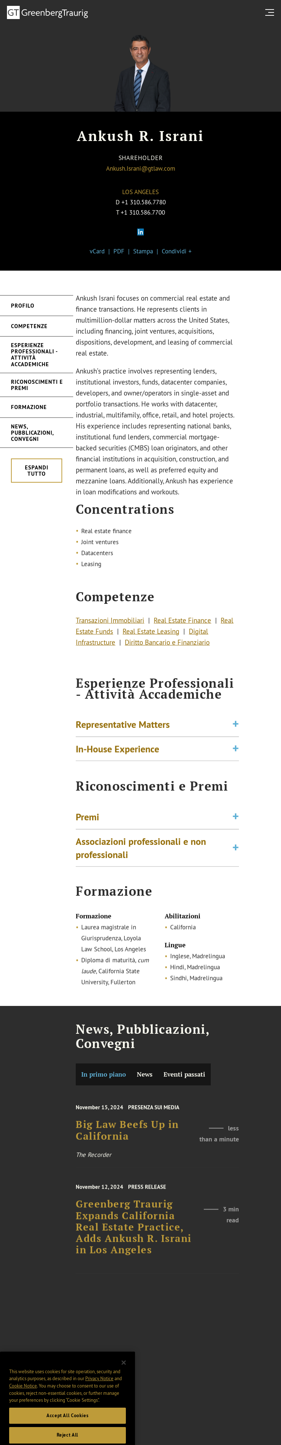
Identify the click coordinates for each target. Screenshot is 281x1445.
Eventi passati (184, 1074)
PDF (118, 251)
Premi (87, 820)
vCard (97, 251)
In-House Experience (117, 751)
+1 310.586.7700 (143, 212)
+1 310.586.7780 (143, 202)
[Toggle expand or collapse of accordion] (235, 727)
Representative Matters (123, 727)
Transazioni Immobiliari (110, 622)
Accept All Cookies (67, 1426)
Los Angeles (140, 192)
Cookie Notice (23, 1397)
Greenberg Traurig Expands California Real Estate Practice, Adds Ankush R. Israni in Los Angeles (134, 1233)
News (145, 1074)
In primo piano (103, 1074)
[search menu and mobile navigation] (271, 12)
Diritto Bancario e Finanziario (167, 644)
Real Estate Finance (182, 622)
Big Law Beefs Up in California (127, 1135)
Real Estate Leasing (151, 633)
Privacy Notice (99, 1390)
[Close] (123, 1373)
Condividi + (177, 251)
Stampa (143, 251)
